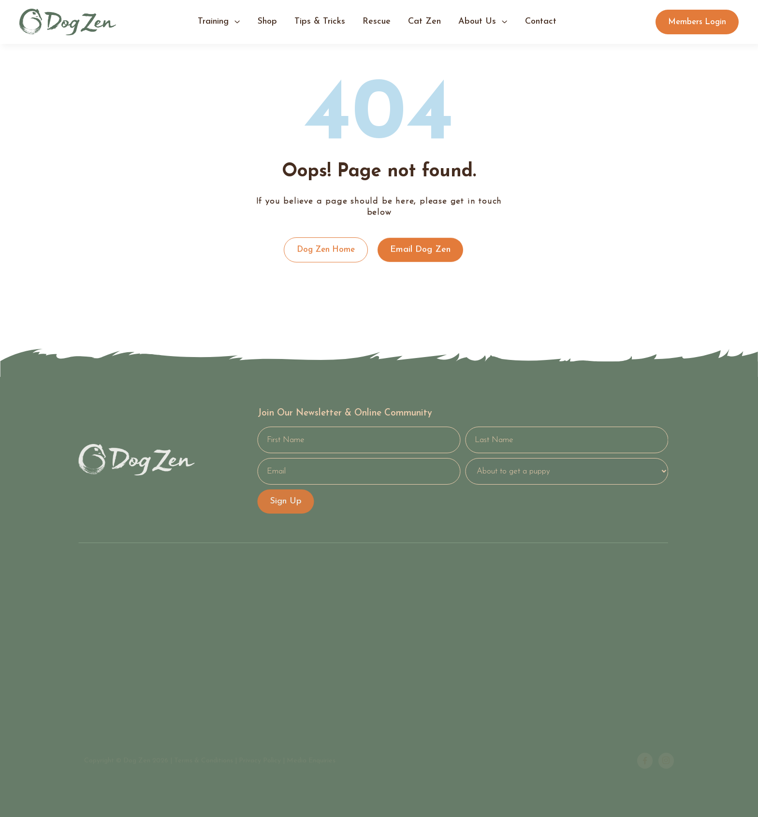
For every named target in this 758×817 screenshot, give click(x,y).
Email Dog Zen (420, 249)
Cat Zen (424, 21)
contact (540, 21)
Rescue (377, 21)
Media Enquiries (311, 760)
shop (267, 21)
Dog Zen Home (326, 249)
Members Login (697, 22)
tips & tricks (319, 21)
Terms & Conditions (203, 760)
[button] (219, 22)
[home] (67, 22)
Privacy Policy (260, 760)
